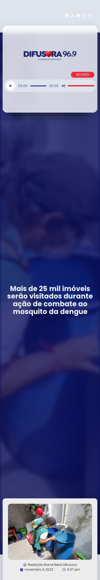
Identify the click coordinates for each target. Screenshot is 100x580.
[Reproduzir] (10, 86)
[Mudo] (63, 86)
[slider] (38, 85)
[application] (50, 86)
